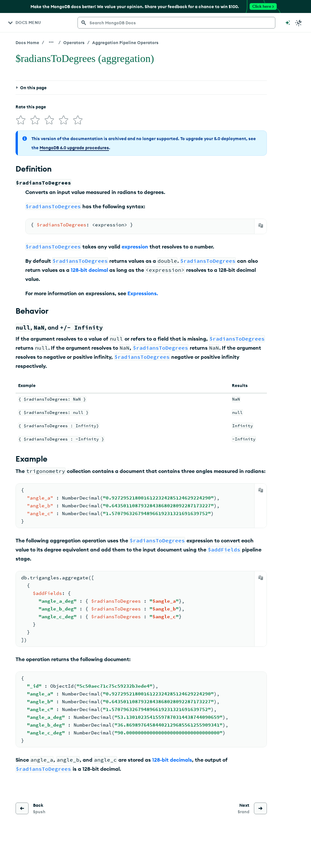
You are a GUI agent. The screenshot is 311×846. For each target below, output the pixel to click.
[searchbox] (176, 23)
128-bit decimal (89, 270)
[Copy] (260, 225)
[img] (21, 120)
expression (135, 246)
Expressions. (142, 293)
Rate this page (31, 106)
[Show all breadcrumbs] (51, 42)
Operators (74, 42)
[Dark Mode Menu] (298, 22)
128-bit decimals (172, 759)
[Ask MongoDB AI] (287, 22)
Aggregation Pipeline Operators (125, 42)
